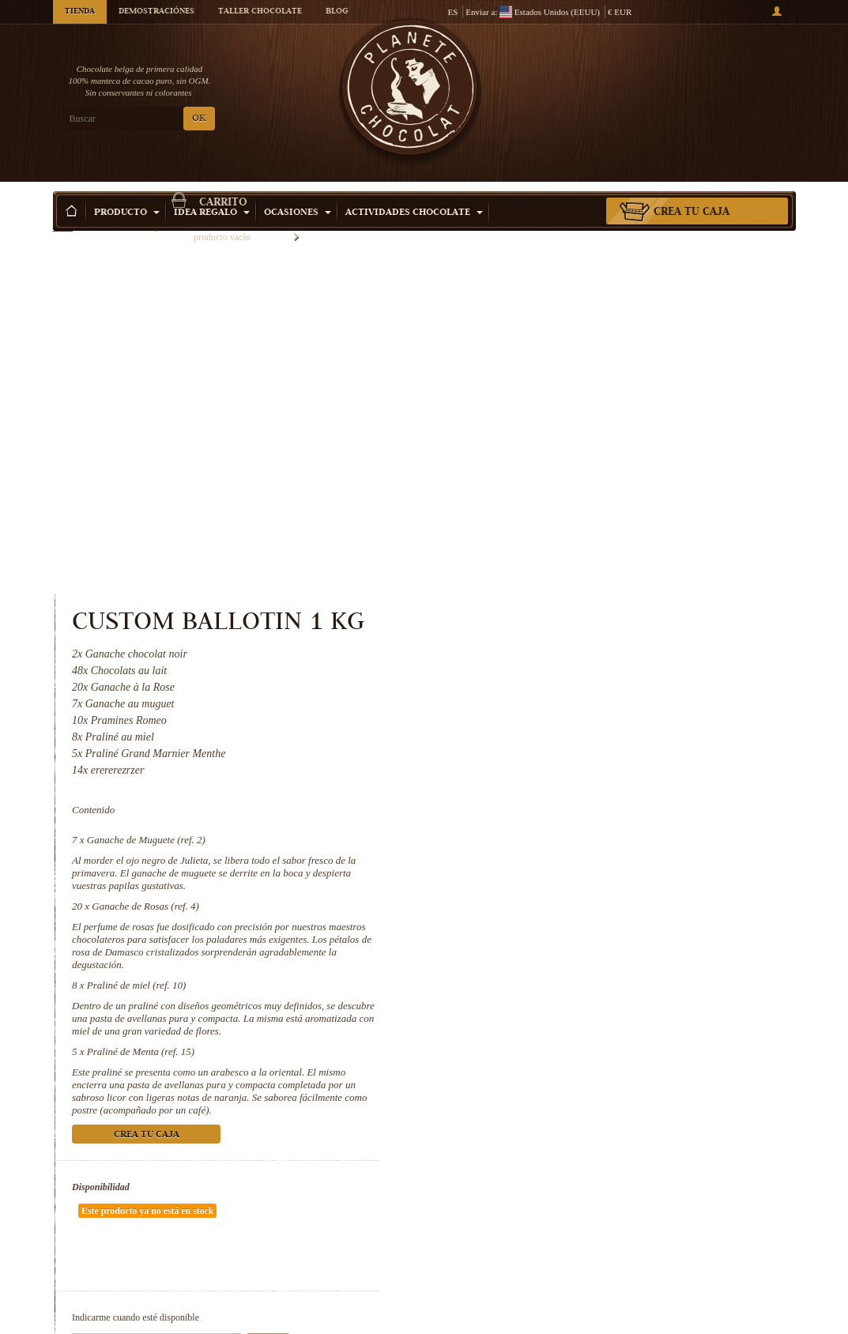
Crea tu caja (691, 188)
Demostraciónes (156, 12)
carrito (708, 75)
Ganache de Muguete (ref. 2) (573, 474)
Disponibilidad (528, 821)
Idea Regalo (212, 189)
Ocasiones (297, 189)
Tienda (80, 12)
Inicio (63, 217)
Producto (127, 189)
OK (198, 119)
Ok (695, 931)
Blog (337, 12)
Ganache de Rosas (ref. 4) (573, 541)
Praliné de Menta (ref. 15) (567, 686)
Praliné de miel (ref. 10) (563, 620)
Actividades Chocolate (414, 189)
